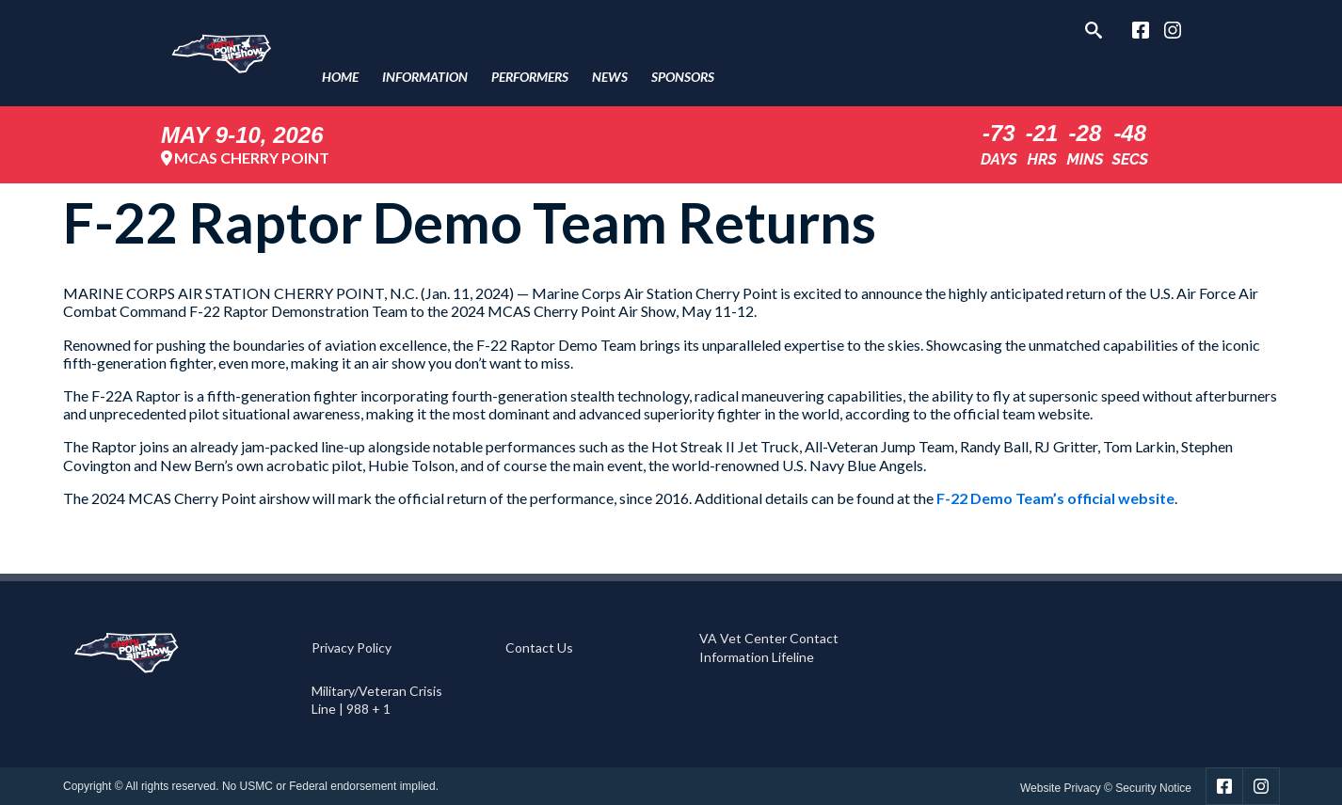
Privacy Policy (351, 647)
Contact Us (539, 647)
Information (425, 77)
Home (340, 77)
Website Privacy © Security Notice (1105, 788)
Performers (529, 77)
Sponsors (682, 77)
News (610, 77)
